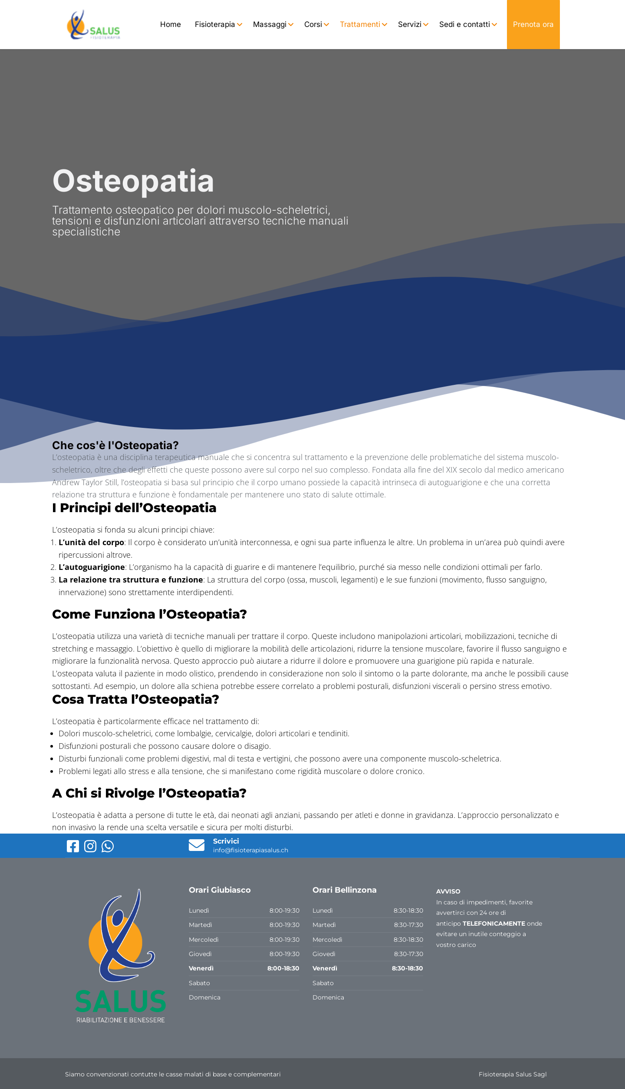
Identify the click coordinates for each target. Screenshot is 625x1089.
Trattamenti (360, 24)
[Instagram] (91, 849)
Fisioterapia (215, 24)
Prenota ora (533, 24)
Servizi (409, 24)
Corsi (313, 24)
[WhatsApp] (108, 849)
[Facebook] (74, 849)
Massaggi (269, 24)
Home (170, 24)
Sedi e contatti (464, 24)
